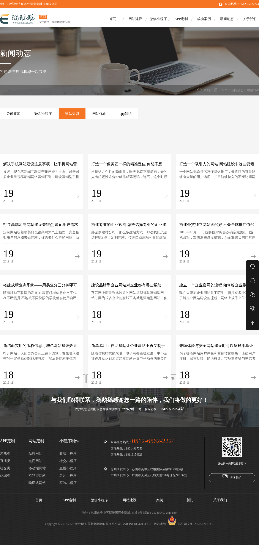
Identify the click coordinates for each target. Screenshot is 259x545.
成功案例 (204, 19)
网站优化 (99, 114)
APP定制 (181, 19)
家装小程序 (68, 483)
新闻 (189, 500)
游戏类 (5, 453)
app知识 (125, 114)
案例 (159, 500)
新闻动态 (227, 19)
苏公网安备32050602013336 (191, 524)
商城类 (5, 475)
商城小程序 (68, 453)
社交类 (5, 468)
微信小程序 (158, 19)
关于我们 (250, 19)
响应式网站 (37, 483)
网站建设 (135, 19)
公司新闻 (13, 114)
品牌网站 (35, 453)
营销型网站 (37, 475)
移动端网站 (37, 468)
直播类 (5, 461)
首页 (112, 19)
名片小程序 (68, 475)
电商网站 (35, 461)
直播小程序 (68, 468)
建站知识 (253, 90)
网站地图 (160, 524)
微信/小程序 (43, 114)
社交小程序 (68, 461)
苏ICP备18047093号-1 (137, 524)
